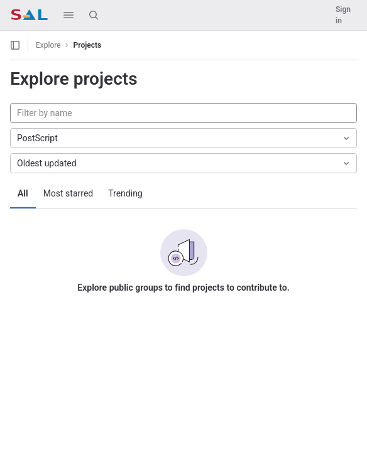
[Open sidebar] (15, 45)
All (23, 193)
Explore (48, 45)
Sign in (343, 15)
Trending (125, 193)
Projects (88, 45)
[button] (68, 15)
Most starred (68, 193)
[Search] (94, 15)
